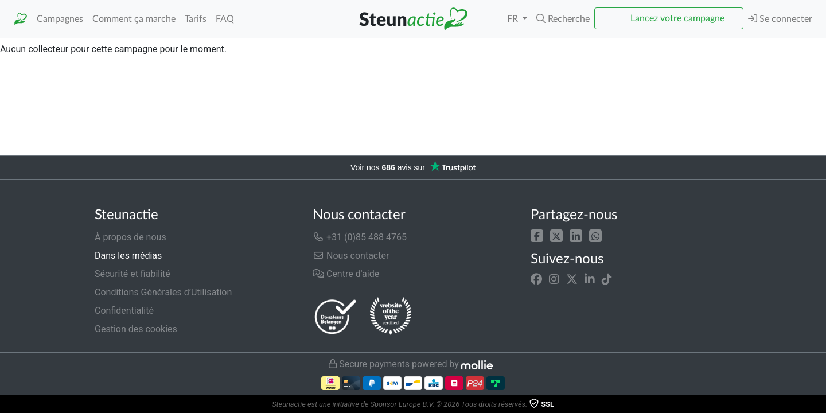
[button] (563, 18)
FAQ (225, 19)
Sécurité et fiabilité (132, 273)
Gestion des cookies (136, 329)
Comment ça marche (134, 19)
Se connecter (780, 19)
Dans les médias (128, 255)
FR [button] (513, 19)
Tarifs (195, 19)
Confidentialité (124, 310)
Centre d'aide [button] (346, 273)
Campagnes (60, 19)
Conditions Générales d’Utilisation (163, 292)
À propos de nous (130, 237)
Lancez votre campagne (677, 18)
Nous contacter (351, 255)
